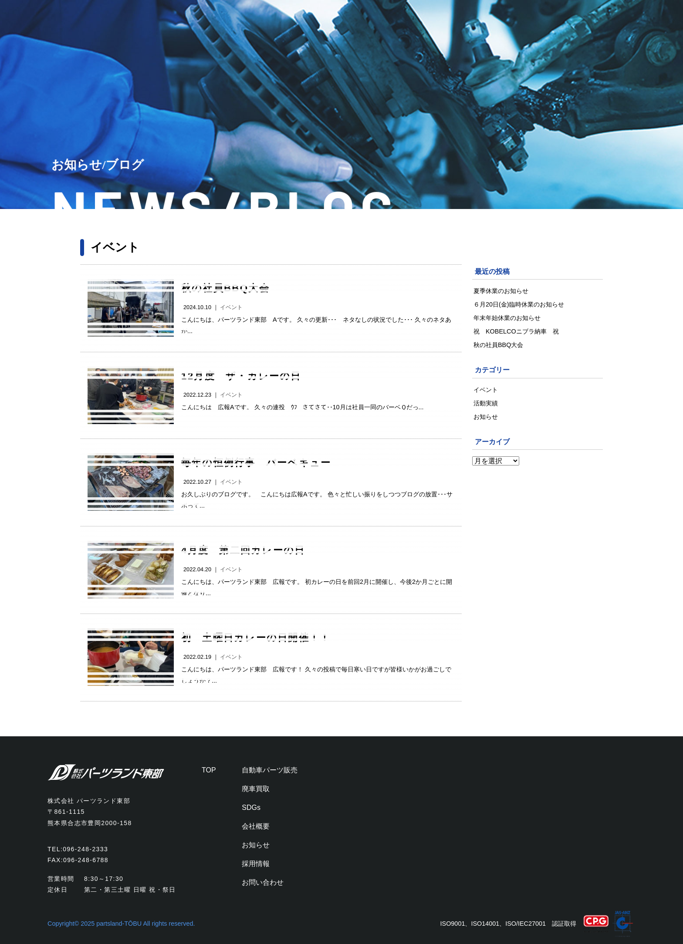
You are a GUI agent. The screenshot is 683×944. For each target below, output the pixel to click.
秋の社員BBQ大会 (498, 344)
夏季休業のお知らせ (500, 290)
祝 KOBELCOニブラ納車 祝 (519, 331)
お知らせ (485, 416)
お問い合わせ (263, 882)
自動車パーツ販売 (270, 770)
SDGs (251, 807)
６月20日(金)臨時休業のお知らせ (518, 304)
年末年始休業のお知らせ (507, 317)
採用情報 (256, 863)
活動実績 (485, 403)
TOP (209, 770)
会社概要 (256, 826)
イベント (231, 307)
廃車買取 (256, 788)
